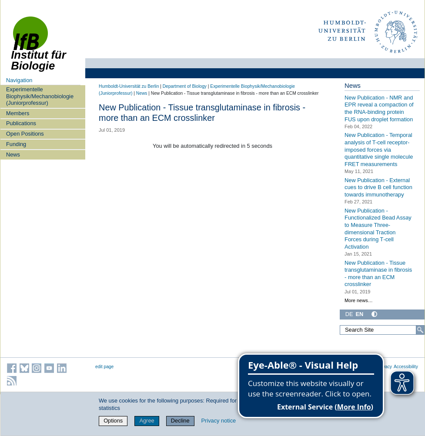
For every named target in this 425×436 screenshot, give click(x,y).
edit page (104, 366)
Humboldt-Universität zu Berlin (129, 86)
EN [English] (360, 314)
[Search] (420, 330)
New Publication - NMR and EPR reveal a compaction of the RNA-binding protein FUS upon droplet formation (379, 108)
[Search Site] (382, 330)
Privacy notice (218, 420)
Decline (180, 420)
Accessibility (406, 366)
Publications (21, 123)
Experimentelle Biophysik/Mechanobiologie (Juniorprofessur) (40, 96)
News (13, 154)
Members (17, 113)
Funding (16, 144)
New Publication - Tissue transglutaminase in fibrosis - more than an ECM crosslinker (378, 273)
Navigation (19, 80)
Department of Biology (185, 86)
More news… (359, 300)
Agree (146, 420)
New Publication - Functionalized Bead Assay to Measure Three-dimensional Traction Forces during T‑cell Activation (378, 228)
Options (113, 420)
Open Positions (25, 133)
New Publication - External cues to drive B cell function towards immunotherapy (378, 187)
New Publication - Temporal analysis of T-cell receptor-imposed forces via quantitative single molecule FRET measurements (379, 149)
